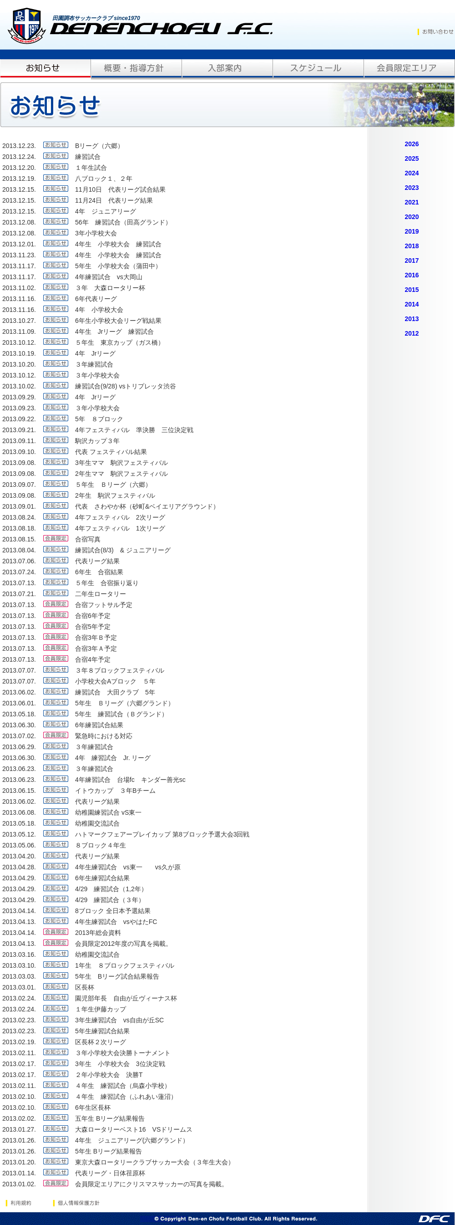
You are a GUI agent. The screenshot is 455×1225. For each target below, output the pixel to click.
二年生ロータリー (100, 593)
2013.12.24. (19, 156)
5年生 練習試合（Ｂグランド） (121, 714)
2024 (411, 173)
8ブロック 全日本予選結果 (113, 910)
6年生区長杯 (93, 1107)
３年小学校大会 (97, 375)
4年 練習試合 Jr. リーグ (113, 757)
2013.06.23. (19, 768)
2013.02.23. (19, 1020)
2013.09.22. (19, 419)
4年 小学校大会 (99, 309)
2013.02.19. (19, 1042)
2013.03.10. (19, 965)
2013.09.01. (19, 506)
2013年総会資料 (98, 932)
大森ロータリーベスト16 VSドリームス (133, 1129)
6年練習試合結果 (99, 725)
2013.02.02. (19, 1118)
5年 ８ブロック (99, 419)
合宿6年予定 (93, 615)
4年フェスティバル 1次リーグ (120, 528)
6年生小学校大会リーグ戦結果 (118, 320)
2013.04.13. (19, 921)
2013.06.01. (19, 703)
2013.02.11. (19, 1053)
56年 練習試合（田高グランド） (123, 222)
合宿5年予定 (93, 626)
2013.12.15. (19, 189)
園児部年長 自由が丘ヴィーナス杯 (126, 998)
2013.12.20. (19, 167)
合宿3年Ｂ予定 (96, 637)
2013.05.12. (19, 834)
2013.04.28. (19, 867)
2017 (411, 260)
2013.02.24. (19, 998)
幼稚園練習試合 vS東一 (108, 812)
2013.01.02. (19, 1184)
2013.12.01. (19, 244)
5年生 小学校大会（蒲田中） (118, 266)
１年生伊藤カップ (100, 1009)
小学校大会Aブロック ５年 (115, 681)
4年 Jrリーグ (95, 353)
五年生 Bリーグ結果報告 (110, 1118)
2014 (411, 304)
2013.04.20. (19, 856)
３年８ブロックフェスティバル (119, 670)
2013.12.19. (19, 178)
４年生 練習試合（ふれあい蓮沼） (126, 1096)
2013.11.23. (19, 255)
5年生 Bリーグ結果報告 (108, 1151)
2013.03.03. (19, 976)
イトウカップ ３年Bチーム (115, 790)
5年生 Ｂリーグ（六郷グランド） (124, 703)
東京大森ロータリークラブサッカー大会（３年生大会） (154, 1162)
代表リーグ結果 (97, 561)
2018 (411, 246)
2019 (411, 231)
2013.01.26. (19, 1140)
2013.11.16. (19, 298)
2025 (411, 158)
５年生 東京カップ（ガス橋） (119, 342)
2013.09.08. (19, 462)
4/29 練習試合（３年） (110, 899)
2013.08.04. (19, 550)
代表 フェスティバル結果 (111, 451)
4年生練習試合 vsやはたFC (116, 921)
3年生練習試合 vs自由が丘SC (119, 1020)
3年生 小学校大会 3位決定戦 (120, 1063)
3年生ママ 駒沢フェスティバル (121, 462)
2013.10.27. (19, 320)
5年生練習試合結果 (102, 1031)
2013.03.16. (19, 954)
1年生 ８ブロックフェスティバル (124, 965)
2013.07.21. (19, 593)
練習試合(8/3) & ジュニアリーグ (123, 550)
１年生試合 (91, 167)
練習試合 (88, 156)
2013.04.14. (19, 910)
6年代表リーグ (96, 298)
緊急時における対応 (103, 736)
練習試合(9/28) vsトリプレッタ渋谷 (125, 386)
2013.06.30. (19, 725)
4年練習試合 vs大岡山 (108, 277)
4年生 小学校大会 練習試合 (118, 244)
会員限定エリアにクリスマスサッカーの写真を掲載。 (151, 1184)
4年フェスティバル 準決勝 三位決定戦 (134, 430)
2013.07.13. (19, 583)
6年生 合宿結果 (99, 572)
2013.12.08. (19, 222)
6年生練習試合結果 (102, 878)
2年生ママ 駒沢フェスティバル (121, 473)
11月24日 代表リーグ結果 (114, 200)
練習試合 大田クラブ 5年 (115, 692)
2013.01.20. (19, 1162)
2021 (411, 202)
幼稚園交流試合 (97, 823)
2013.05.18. (19, 714)
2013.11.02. (19, 287)
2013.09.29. (19, 397)
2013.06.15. (19, 790)
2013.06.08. (19, 812)
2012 (411, 333)
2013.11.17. (19, 266)
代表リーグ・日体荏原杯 (110, 1173)
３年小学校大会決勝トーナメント (123, 1053)
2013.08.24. (19, 517)
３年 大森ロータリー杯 (110, 287)
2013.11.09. (19, 331)
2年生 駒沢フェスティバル (115, 495)
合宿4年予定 (93, 659)
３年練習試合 (94, 364)
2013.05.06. (19, 845)
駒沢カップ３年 (97, 440)
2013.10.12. (19, 342)
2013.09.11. (19, 440)
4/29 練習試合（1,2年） (111, 889)
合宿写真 (88, 539)
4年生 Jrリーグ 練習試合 (114, 331)
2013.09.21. (19, 430)
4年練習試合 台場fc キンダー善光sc (130, 779)
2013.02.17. (19, 1063)
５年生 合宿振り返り (107, 583)
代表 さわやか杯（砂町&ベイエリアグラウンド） (147, 506)
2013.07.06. (19, 561)
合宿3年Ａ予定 (96, 648)
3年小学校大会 (96, 233)
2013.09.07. (19, 484)
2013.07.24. (19, 572)
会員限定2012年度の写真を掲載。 (123, 943)
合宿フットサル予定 (103, 604)
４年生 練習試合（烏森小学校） (123, 1085)
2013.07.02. (19, 736)
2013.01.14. (19, 1173)
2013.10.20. (19, 364)
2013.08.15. (19, 539)
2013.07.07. (19, 670)
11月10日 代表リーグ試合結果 (120, 189)
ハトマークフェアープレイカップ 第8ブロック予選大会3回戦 (162, 834)
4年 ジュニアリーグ (105, 211)
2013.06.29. (19, 746)
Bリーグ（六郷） (99, 145)
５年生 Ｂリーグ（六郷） (116, 484)
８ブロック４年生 (100, 845)
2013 (411, 318)
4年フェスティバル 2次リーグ (120, 517)
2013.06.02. (19, 692)
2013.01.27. (19, 1129)
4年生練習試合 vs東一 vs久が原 (128, 867)
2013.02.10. (19, 1096)
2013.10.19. (19, 353)
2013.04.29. (19, 878)
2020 (411, 216)
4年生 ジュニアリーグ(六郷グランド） (132, 1140)
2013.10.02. (19, 386)
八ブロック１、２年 (103, 178)
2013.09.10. (19, 451)
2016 (411, 275)
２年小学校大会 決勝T (109, 1074)
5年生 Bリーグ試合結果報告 (117, 976)
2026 (411, 144)
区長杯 (84, 987)
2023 (411, 187)
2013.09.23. (19, 408)
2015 (411, 289)
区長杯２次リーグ (100, 1042)
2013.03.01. (19, 987)
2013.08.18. (19, 528)
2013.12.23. (19, 145)
